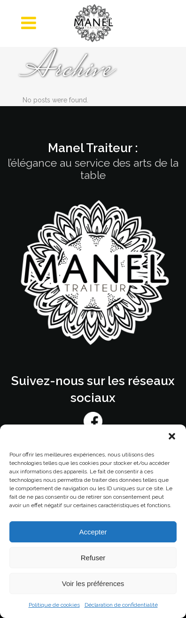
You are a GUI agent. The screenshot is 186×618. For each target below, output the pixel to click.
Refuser (93, 558)
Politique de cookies (54, 605)
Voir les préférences (93, 583)
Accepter (93, 532)
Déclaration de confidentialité (121, 605)
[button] (172, 436)
